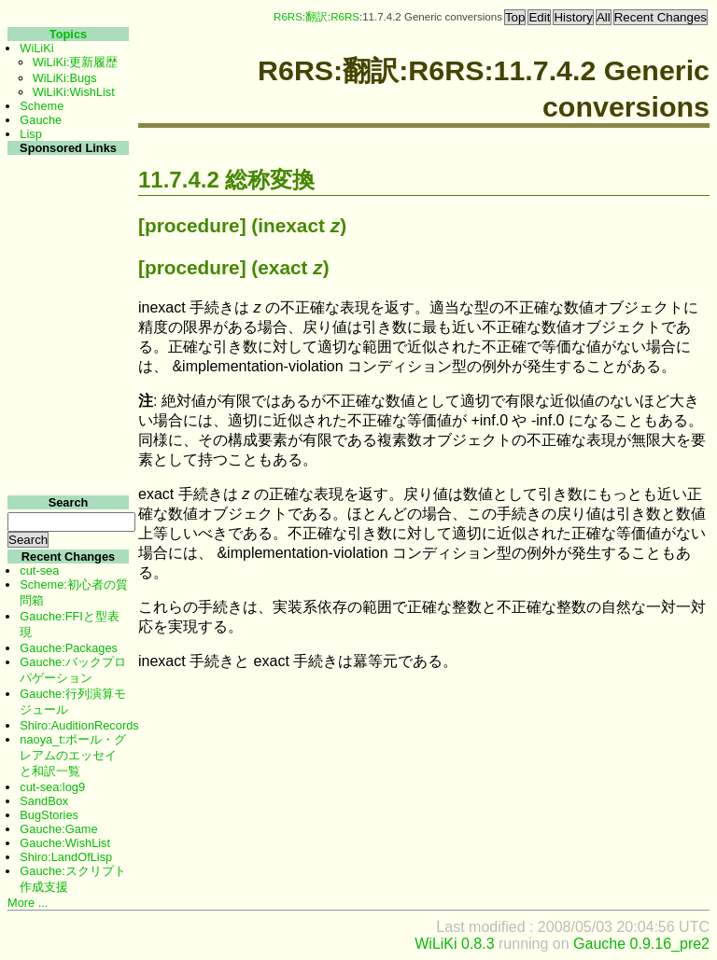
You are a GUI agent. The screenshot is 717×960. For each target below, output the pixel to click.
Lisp (30, 134)
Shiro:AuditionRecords (79, 725)
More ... (27, 903)
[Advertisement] (65, 437)
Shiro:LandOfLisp (66, 857)
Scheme (41, 106)
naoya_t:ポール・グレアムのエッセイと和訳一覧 (73, 755)
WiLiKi (36, 48)
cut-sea (39, 570)
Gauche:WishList (65, 843)
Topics (68, 34)
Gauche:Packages (69, 648)
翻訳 (316, 16)
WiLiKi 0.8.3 (454, 944)
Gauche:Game (58, 829)
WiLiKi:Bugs (65, 78)
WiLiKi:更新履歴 (76, 62)
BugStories (49, 815)
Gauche (41, 120)
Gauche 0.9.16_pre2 (641, 944)
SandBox (44, 801)
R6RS (288, 16)
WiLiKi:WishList (74, 92)
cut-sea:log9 (52, 787)
